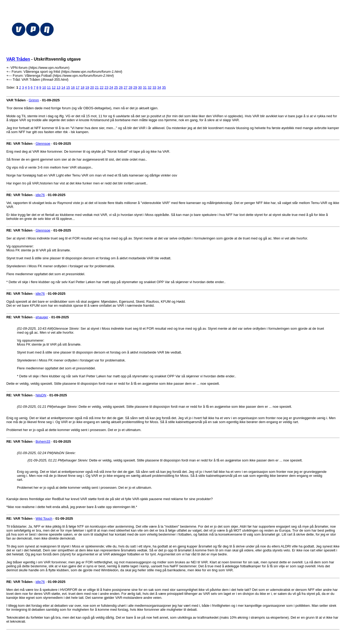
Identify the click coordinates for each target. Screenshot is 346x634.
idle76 (40, 195)
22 (101, 87)
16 (73, 87)
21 (97, 87)
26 (121, 87)
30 (140, 87)
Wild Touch (44, 518)
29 (135, 87)
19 (87, 87)
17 (77, 87)
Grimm (34, 100)
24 (111, 87)
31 (145, 87)
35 (164, 87)
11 (49, 87)
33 (154, 87)
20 (92, 87)
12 (53, 87)
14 (63, 87)
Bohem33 (43, 441)
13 (58, 87)
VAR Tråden (18, 59)
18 (82, 87)
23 (106, 87)
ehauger (42, 317)
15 (68, 87)
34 (159, 87)
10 (44, 87)
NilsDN (41, 395)
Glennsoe (43, 144)
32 (149, 87)
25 (116, 87)
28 (130, 87)
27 (125, 87)
